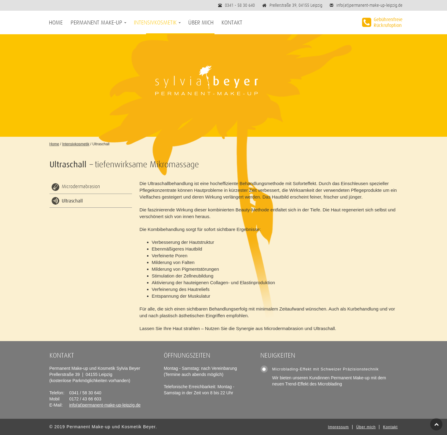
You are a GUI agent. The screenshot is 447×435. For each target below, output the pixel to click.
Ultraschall (72, 200)
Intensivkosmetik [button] (155, 22)
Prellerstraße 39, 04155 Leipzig (295, 5)
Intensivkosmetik (76, 144)
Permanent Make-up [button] (96, 22)
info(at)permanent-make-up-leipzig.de (369, 5)
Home (56, 22)
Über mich (201, 22)
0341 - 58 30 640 (240, 5)
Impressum (338, 427)
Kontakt (232, 22)
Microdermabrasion (81, 187)
